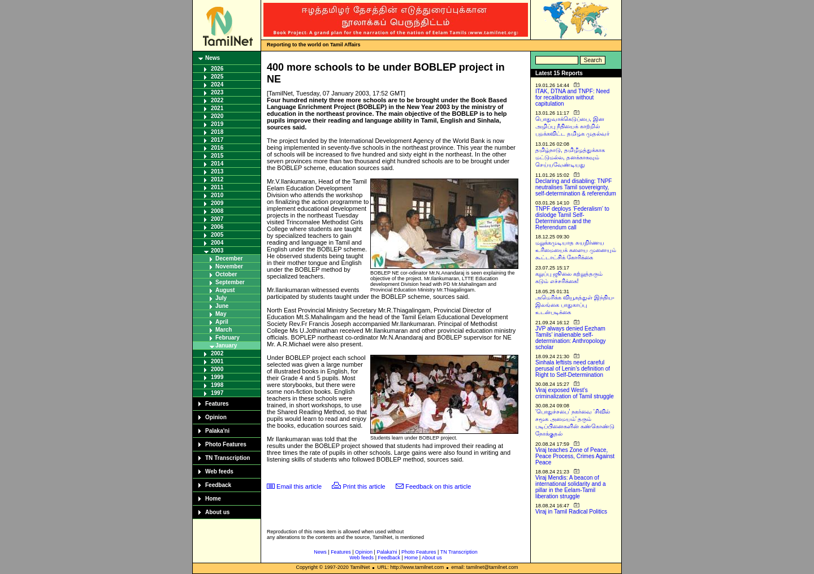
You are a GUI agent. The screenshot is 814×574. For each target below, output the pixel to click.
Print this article (364, 486)
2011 (217, 187)
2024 (217, 84)
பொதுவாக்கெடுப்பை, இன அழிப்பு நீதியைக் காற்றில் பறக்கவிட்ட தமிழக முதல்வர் (572, 126)
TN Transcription (227, 458)
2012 (217, 179)
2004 (217, 243)
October (226, 274)
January (226, 345)
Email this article (299, 486)
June (221, 306)
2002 (217, 353)
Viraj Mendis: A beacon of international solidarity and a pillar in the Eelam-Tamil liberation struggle (570, 487)
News (212, 58)
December (229, 258)
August (225, 290)
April (221, 322)
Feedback (218, 485)
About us (217, 512)
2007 (217, 219)
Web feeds (219, 471)
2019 (217, 124)
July (221, 298)
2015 (217, 156)
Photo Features (225, 444)
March (223, 330)
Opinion (216, 417)
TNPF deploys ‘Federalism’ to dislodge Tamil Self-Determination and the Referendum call (572, 218)
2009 (217, 203)
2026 (217, 69)
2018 (217, 132)
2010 (217, 195)
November (229, 266)
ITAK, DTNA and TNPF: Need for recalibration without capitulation (572, 97)
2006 (217, 227)
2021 (217, 108)
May (220, 314)
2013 (217, 171)
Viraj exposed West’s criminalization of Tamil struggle (574, 393)
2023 (217, 92)
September (230, 282)
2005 (217, 235)
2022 (217, 100)
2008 (217, 211)
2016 (217, 148)
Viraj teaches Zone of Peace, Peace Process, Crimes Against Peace (574, 456)
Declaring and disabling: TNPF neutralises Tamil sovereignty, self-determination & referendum (575, 187)
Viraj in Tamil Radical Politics (571, 511)
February (227, 337)
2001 (217, 361)
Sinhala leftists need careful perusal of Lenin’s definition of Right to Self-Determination (572, 368)
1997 (217, 393)
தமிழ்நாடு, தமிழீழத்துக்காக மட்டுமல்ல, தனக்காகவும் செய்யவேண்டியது (570, 157)
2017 (217, 140)
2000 (217, 369)
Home (213, 498)
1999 (217, 377)
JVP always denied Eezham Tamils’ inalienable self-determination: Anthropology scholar (570, 337)
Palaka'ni (217, 431)
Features (217, 404)
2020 (217, 116)
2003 (217, 250)
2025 (217, 76)
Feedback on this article (438, 486)
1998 (217, 385)
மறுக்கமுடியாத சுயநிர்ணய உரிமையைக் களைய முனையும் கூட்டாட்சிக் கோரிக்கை (575, 250)
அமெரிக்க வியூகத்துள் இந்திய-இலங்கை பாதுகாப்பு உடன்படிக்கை (574, 304)
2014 (217, 163)
